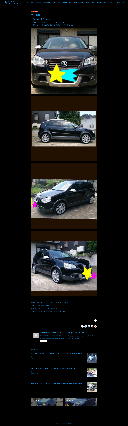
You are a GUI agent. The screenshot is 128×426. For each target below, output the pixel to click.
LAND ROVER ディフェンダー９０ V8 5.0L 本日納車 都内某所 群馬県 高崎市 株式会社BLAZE (58, 383)
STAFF (70, 2)
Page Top (64, 417)
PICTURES (111, 2)
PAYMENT (54, 2)
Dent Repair (38, 2)
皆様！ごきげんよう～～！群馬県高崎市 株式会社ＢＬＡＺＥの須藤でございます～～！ (51, 356)
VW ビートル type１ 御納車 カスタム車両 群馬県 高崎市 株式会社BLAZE (53, 368)
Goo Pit (93, 2)
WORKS (32, 2)
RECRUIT (75, 2)
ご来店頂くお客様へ (120, 2)
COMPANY (65, 2)
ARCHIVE (87, 2)
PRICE (59, 2)
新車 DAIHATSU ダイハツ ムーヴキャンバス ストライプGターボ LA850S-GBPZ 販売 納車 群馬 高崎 (60, 353)
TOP (27, 2)
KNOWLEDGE (99, 2)
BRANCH (105, 2)
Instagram (81, 2)
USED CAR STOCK (46, 2)
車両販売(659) (33, 316)
